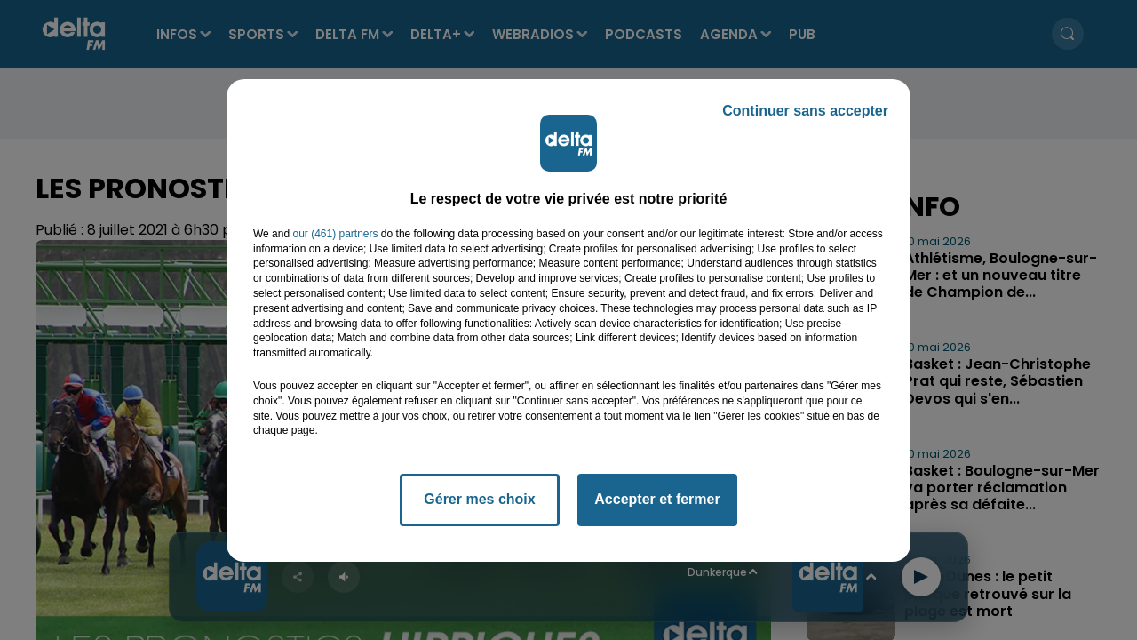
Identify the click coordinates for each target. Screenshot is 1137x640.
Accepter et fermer (657, 499)
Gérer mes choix (479, 499)
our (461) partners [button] (335, 234)
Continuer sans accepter (805, 110)
